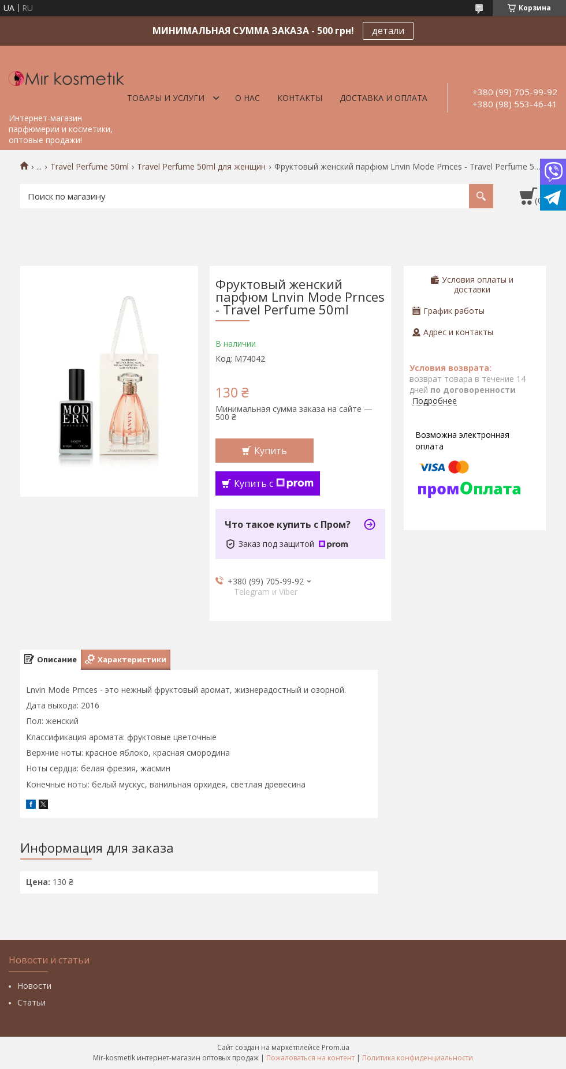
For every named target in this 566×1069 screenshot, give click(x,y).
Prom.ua (335, 1047)
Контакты (299, 97)
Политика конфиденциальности (417, 1058)
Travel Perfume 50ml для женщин (201, 167)
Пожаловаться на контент (310, 1058)
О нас (247, 97)
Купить (270, 450)
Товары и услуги (165, 97)
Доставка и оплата (383, 97)
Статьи (31, 1002)
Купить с (274, 483)
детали (388, 30)
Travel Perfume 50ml (89, 167)
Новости (34, 985)
